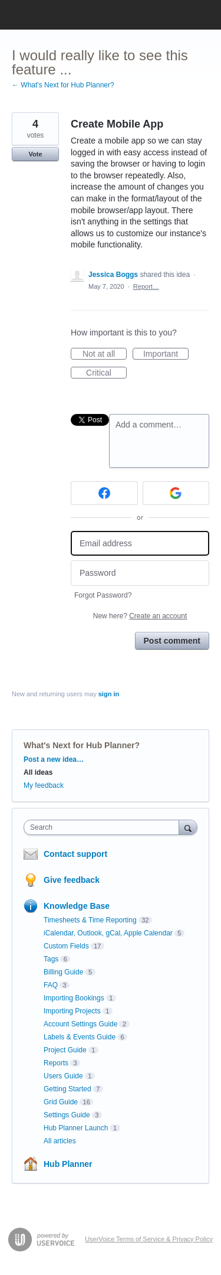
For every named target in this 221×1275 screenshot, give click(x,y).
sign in (108, 693)
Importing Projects (72, 1011)
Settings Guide (67, 1115)
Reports (56, 1063)
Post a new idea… (54, 759)
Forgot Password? (102, 595)
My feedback (44, 785)
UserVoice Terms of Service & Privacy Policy (149, 1239)
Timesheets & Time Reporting (90, 920)
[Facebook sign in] (104, 493)
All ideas (38, 772)
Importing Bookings (74, 998)
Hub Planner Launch (76, 1128)
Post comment (172, 640)
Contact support (75, 854)
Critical (106, 373)
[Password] (140, 573)
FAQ (51, 985)
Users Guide (63, 1076)
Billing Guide (63, 972)
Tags (51, 959)
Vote (35, 154)
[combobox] (104, 827)
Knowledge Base (77, 906)
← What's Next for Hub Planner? (63, 85)
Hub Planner (68, 1164)
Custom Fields (66, 946)
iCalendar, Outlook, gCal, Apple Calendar (108, 933)
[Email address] (140, 543)
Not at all (105, 354)
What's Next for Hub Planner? (82, 745)
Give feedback (72, 880)
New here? (140, 616)
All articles (60, 1141)
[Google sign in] (176, 493)
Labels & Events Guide (80, 1037)
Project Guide (65, 1050)
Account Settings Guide (80, 1024)
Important (166, 354)
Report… (146, 286)
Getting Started (67, 1089)
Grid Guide (61, 1102)
